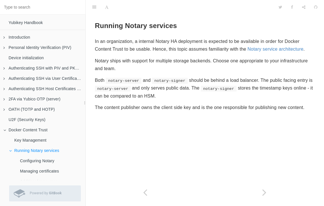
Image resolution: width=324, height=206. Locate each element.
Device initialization (26, 58)
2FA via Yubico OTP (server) (32, 99)
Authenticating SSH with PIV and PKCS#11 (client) (44, 68)
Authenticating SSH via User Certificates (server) (44, 78)
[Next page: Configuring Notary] (264, 192)
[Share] (304, 7)
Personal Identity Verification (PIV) (37, 47)
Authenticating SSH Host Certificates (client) (44, 88)
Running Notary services (34, 150)
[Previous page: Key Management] (145, 192)
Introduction (16, 37)
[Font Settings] (107, 7)
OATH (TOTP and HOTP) (29, 109)
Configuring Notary (37, 161)
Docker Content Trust (25, 130)
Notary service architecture (275, 49)
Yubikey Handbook (26, 22)
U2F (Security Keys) (27, 119)
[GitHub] (316, 7)
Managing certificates (39, 171)
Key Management (30, 140)
